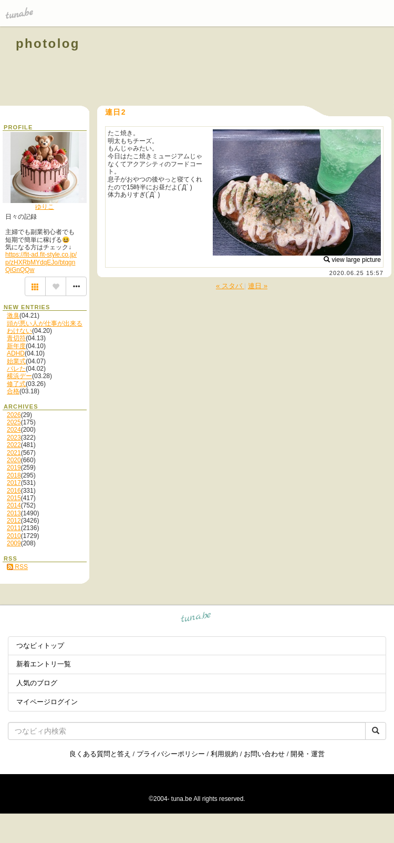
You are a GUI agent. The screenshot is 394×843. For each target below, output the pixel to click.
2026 (14, 415)
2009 (14, 543)
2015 (14, 498)
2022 (14, 445)
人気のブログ (36, 683)
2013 (14, 513)
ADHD (16, 353)
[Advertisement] (258, 67)
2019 (14, 467)
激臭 (13, 315)
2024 (14, 429)
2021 (14, 452)
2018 (14, 475)
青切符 (16, 338)
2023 (14, 437)
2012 (14, 520)
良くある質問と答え (100, 754)
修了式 (16, 384)
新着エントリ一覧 (43, 664)
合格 (13, 391)
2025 (14, 422)
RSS (17, 567)
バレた (16, 368)
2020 (14, 460)
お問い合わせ (264, 754)
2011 (14, 528)
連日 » (257, 286)
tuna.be (196, 618)
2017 (14, 482)
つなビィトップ (40, 645)
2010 (14, 536)
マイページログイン (47, 702)
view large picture (352, 259)
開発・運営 (308, 754)
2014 (14, 505)
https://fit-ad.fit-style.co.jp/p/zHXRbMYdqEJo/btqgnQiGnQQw (41, 262)
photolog (48, 43)
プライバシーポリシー (171, 754)
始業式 (16, 361)
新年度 (16, 346)
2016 (14, 490)
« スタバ (230, 286)
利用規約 (224, 754)
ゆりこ (44, 206)
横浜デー (19, 376)
